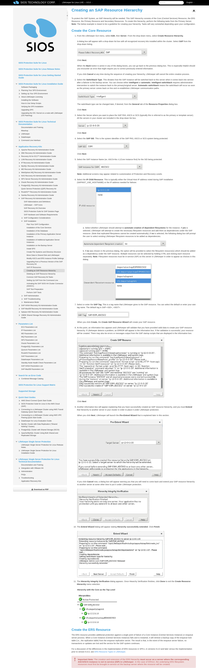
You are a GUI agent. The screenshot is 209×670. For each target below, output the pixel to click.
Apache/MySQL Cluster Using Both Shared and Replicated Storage (38, 433)
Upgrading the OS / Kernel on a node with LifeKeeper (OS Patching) (42, 114)
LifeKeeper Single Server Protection (33, 441)
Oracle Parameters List (30, 343)
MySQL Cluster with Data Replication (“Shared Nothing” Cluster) (37, 424)
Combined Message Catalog (30, 378)
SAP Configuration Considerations (36, 218)
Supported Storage (27, 391)
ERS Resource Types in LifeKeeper (109, 652)
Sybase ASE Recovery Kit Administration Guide (38, 312)
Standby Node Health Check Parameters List (38, 363)
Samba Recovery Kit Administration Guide (36, 195)
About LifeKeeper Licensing (30, 96)
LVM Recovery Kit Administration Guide (35, 159)
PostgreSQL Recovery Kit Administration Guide (38, 185)
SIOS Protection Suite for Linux (33, 63)
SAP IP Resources (34, 267)
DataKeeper (24, 137)
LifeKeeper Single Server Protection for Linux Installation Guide (37, 451)
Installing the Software (30, 100)
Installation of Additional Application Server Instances (43, 241)
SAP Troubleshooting (30, 299)
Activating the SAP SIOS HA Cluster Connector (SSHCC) (45, 285)
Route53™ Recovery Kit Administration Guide (37, 192)
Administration (25, 471)
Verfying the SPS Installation (32, 107)
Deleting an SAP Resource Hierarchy (41, 274)
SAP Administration (30, 295)
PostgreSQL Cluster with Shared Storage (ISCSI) (38, 429)
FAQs (23, 475)
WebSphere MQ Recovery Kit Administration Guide (39, 172)
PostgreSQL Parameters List (32, 346)
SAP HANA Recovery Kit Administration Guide (37, 305)
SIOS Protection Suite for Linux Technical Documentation (35, 122)
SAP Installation (28, 221)
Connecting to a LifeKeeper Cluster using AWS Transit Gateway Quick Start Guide (40, 410)
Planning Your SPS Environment (32, 90)
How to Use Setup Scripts (31, 103)
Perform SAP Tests (34, 292)
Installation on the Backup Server (39, 245)
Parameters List (24, 323)
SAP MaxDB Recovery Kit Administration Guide (38, 308)
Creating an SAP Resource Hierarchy (41, 271)
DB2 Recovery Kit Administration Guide (35, 153)
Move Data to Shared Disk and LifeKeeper (43, 255)
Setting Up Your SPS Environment (33, 93)
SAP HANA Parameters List (32, 366)
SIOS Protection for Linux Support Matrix (37, 385)
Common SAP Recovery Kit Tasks (40, 277)
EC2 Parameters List (29, 327)
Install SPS (31, 249)
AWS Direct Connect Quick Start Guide (35, 400)
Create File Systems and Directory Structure (44, 252)
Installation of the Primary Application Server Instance (44, 235)
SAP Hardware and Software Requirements (41, 215)
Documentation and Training (32, 127)
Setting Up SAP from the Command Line (42, 280)
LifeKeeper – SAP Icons (33, 205)
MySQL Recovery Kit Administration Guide (36, 166)
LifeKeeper (24, 134)
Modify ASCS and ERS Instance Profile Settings (45, 258)
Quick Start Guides (25, 397)
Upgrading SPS (27, 110)
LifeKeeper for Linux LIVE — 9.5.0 (77, 2)
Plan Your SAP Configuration (38, 224)
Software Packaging (29, 87)
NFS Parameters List (29, 340)
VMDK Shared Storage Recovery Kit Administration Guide (39, 316)
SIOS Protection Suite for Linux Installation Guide (39, 84)
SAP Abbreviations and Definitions (37, 202)
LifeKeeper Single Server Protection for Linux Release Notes (42, 446)
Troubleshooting (26, 477)
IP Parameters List (28, 330)
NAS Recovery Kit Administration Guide (35, 175)
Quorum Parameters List (30, 350)
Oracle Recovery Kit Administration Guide (35, 182)
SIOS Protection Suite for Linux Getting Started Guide (40, 76)
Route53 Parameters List (31, 353)
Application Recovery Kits (28, 146)
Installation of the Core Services (39, 228)
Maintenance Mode (30, 302)
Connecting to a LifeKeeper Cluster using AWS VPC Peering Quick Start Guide (40, 416)
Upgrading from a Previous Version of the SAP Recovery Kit (45, 263)
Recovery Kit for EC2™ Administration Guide (37, 156)
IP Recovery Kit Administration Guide (34, 162)
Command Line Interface (29, 140)
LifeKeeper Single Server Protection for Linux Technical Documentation (37, 460)
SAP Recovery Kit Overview (35, 208)
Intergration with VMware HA (31, 468)
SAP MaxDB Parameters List (32, 369)
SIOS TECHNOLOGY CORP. (37, 2)
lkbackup (24, 131)
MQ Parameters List (29, 337)
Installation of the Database (37, 231)
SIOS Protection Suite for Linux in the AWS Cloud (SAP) (39, 404)
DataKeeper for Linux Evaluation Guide (35, 420)
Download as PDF (40, 489)
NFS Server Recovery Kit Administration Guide (38, 179)
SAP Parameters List (29, 356)
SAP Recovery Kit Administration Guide (35, 198)
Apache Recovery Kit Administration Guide (36, 149)
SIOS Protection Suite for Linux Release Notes (39, 69)
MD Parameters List (29, 334)
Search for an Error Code (28, 375)
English (190, 2)
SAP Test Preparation (35, 289)
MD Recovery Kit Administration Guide (34, 169)
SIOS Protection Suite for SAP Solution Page (41, 211)
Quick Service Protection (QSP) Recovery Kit (38, 189)
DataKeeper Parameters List (32, 359)
